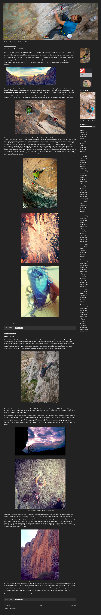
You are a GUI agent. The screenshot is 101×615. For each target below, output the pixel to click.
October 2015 (83, 179)
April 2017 (82, 153)
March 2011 (82, 282)
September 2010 (83, 293)
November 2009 (83, 312)
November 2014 (83, 200)
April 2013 (82, 235)
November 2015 (83, 177)
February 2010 (83, 306)
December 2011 (83, 265)
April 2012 (82, 258)
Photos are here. (71, 97)
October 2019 (83, 142)
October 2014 (83, 201)
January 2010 (83, 308)
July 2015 (82, 185)
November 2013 (83, 222)
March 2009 (82, 327)
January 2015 (83, 196)
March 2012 (82, 260)
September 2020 (83, 132)
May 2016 (82, 166)
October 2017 (83, 147)
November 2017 (83, 145)
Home (40, 605)
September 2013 (83, 226)
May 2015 (82, 188)
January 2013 (83, 241)
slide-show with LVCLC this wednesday (37, 409)
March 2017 (82, 155)
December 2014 (83, 198)
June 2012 (82, 254)
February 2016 (83, 171)
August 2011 (82, 273)
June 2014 (82, 209)
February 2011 (83, 284)
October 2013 (83, 224)
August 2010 (82, 295)
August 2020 (82, 134)
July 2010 (82, 297)
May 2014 (82, 211)
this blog (59, 341)
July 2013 (82, 230)
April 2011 (82, 280)
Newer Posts (7, 605)
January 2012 (83, 263)
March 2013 (82, 237)
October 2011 (83, 269)
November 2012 (83, 244)
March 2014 (82, 215)
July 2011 (82, 274)
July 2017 (82, 149)
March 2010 (82, 304)
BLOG (5, 41)
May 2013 (82, 233)
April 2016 (82, 168)
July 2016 (82, 162)
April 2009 (82, 325)
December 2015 (83, 175)
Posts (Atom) (13, 608)
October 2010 (83, 291)
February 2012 (83, 261)
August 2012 (82, 250)
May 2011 (82, 278)
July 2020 (82, 136)
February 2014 (83, 216)
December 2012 (83, 243)
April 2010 (82, 303)
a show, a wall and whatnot (14, 49)
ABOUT (19, 41)
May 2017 (82, 151)
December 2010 (83, 288)
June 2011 (82, 276)
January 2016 (83, 173)
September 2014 (83, 203)
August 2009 (82, 318)
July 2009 (82, 319)
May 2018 (82, 143)
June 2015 (82, 186)
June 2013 (82, 231)
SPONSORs (12, 41)
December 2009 (83, 310)
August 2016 (82, 160)
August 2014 (82, 205)
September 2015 (83, 181)
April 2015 (82, 190)
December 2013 (83, 220)
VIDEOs (26, 41)
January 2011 (83, 286)
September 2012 (83, 248)
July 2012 (82, 252)
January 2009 (83, 331)
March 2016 (82, 170)
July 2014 (82, 207)
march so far (9, 336)
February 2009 (83, 329)
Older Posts (73, 605)
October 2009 (83, 314)
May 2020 (82, 138)
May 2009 (82, 323)
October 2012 (83, 246)
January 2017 (83, 156)
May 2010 (82, 301)
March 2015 (82, 192)
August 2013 (82, 228)
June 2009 (82, 321)
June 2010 (82, 299)
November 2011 (83, 267)
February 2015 (83, 194)
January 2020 (83, 140)
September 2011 (83, 271)
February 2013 (83, 239)
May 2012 (82, 256)
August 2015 (82, 183)
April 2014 (82, 213)
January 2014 (83, 218)
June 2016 (82, 164)
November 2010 (83, 290)
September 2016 (83, 158)
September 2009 (83, 316)
